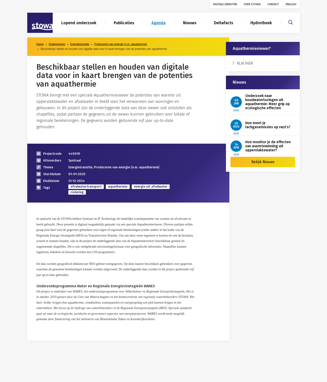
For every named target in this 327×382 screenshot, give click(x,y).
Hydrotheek (261, 23)
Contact (273, 4)
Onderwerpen (57, 44)
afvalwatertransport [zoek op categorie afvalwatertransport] (86, 187)
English (291, 4)
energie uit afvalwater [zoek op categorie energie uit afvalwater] (150, 187)
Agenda (158, 23)
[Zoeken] (290, 21)
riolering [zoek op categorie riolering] (77, 192)
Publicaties (124, 23)
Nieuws (189, 23)
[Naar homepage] (40, 23)
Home (40, 44)
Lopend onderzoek (78, 23)
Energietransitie (79, 44)
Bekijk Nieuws (263, 162)
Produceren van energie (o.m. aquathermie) (120, 44)
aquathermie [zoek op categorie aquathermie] (117, 187)
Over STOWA (252, 4)
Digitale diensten (225, 4)
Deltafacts (223, 23)
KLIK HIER (245, 63)
